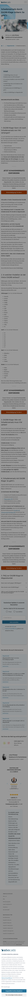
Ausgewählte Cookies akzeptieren (14, 991)
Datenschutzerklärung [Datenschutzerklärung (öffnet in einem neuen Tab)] (6, 977)
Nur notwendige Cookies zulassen (14, 995)
